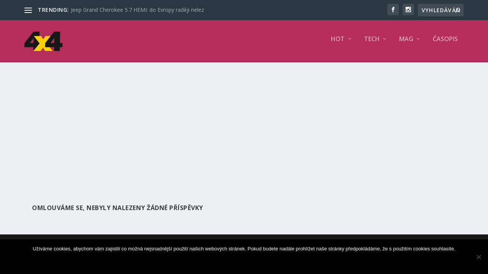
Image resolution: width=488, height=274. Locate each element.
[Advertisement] (244, 124)
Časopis (445, 44)
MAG (406, 44)
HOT (338, 44)
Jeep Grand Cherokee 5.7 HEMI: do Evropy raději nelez (137, 9)
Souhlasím (246, 261)
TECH (372, 44)
